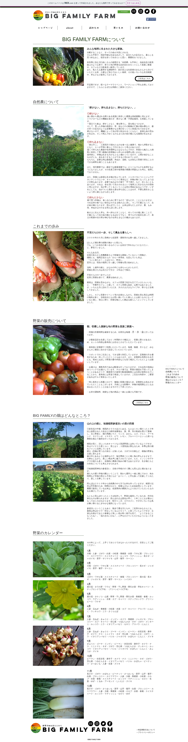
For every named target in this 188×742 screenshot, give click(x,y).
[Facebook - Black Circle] (153, 11)
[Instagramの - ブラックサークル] (96, 723)
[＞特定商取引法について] (147, 730)
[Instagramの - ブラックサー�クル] (140, 11)
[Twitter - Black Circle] (147, 11)
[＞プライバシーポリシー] (147, 732)
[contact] (133, 11)
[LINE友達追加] (124, 11)
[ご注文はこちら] (144, 78)
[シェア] (151, 19)
